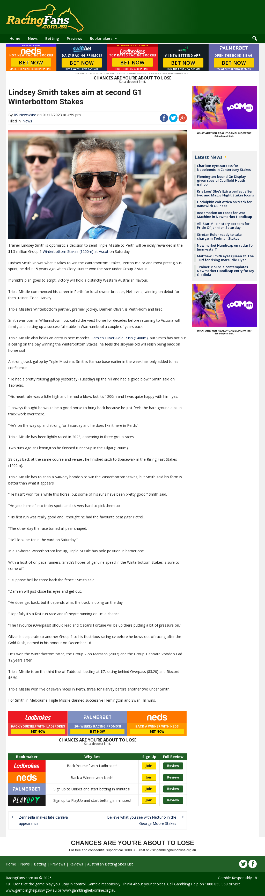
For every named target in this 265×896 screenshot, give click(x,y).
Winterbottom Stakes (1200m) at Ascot (75, 251)
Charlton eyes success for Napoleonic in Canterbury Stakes (224, 167)
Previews (74, 38)
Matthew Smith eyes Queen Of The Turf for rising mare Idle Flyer (225, 258)
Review (173, 765)
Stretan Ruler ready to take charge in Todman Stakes (219, 236)
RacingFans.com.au (22, 877)
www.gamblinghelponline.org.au (88, 890)
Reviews (76, 864)
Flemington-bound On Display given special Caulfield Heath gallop (221, 180)
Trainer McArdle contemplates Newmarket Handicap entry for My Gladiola (225, 271)
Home (15, 38)
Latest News (209, 157)
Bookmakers (101, 38)
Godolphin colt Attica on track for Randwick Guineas (224, 204)
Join (149, 765)
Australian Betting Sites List (110, 864)
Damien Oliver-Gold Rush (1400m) (119, 337)
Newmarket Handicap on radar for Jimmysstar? (225, 247)
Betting (52, 38)
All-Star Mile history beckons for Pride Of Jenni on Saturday (223, 225)
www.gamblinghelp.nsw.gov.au (31, 890)
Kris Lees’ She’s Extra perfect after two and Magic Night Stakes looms (225, 193)
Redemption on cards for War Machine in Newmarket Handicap (224, 214)
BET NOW (31, 62)
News (33, 38)
